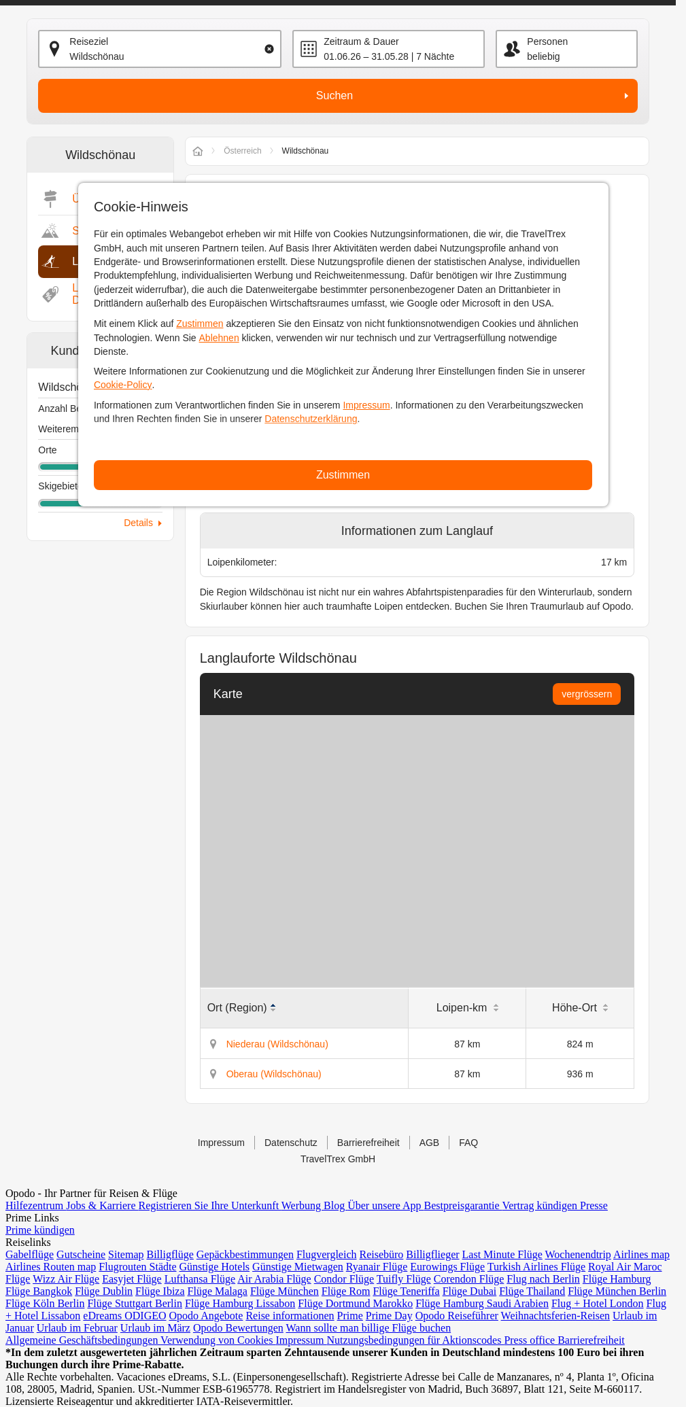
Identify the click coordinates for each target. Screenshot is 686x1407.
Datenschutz (291, 1142)
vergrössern (587, 694)
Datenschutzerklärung (310, 418)
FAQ (468, 1142)
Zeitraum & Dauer (361, 41)
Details (138, 522)
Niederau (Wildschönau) (277, 1044)
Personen (547, 41)
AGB (429, 1142)
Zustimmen (199, 323)
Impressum (366, 405)
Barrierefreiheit (368, 1142)
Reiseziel (88, 41)
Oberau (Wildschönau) (274, 1074)
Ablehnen (219, 337)
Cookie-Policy (123, 384)
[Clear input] (269, 49)
